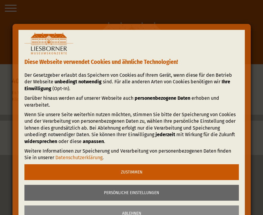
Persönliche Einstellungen (131, 192)
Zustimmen (131, 172)
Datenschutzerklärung (78, 157)
